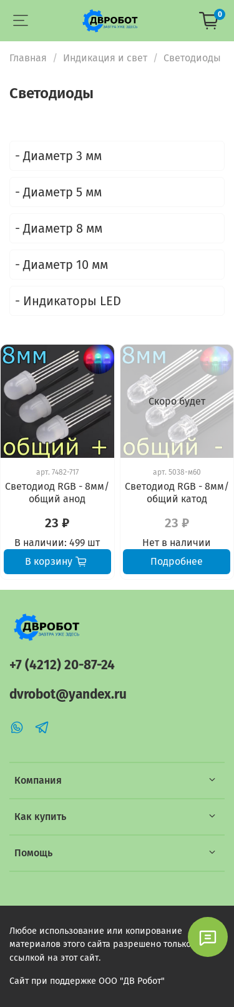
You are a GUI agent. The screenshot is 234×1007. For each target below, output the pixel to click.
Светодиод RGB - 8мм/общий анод (57, 492)
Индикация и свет (105, 58)
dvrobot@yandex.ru (68, 694)
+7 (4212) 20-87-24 (62, 665)
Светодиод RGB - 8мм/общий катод (177, 492)
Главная (28, 58)
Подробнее (176, 561)
